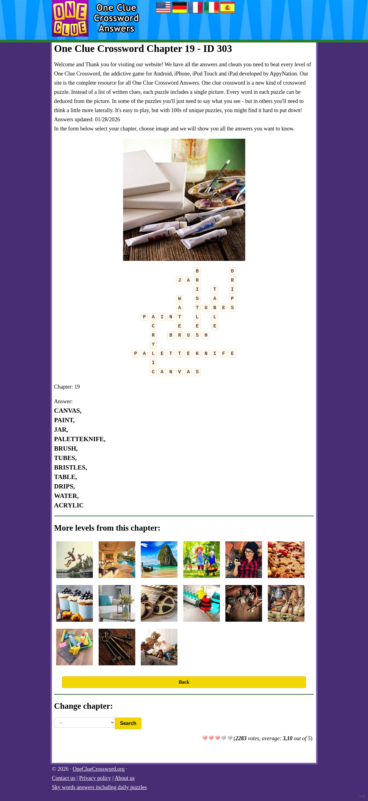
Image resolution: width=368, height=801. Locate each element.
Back (184, 682)
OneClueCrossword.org (99, 769)
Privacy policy (95, 778)
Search (128, 723)
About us (125, 778)
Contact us (63, 778)
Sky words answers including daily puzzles (99, 787)
